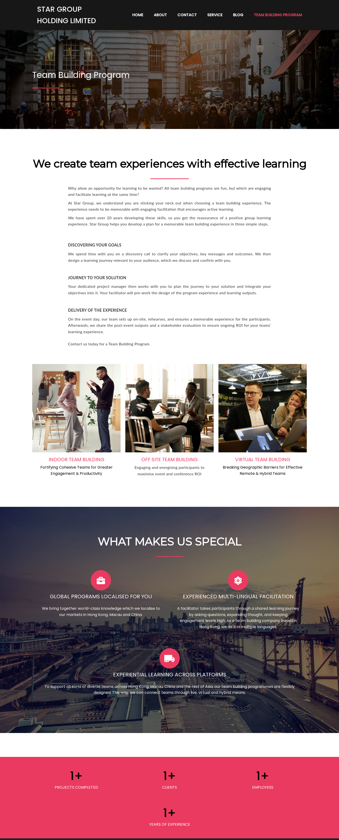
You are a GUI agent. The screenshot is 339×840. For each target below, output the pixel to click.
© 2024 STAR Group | (153, 833)
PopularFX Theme (189, 833)
